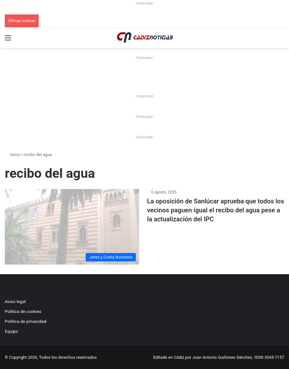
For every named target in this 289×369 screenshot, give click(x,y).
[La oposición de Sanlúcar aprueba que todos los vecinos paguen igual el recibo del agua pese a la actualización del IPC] (72, 227)
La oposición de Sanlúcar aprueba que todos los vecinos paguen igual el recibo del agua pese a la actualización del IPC (215, 210)
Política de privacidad (25, 321)
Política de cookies (23, 311)
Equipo (11, 331)
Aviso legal (15, 301)
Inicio (12, 154)
